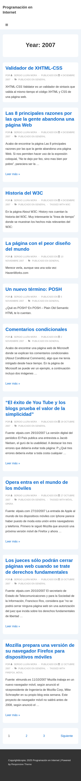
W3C (68, 204)
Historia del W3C (24, 193)
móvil (69, 499)
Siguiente (67, 735)
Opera (9, 504)
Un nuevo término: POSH (33, 289)
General (40, 79)
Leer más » (12, 174)
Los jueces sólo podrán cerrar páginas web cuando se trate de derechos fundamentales (39, 566)
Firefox (10, 672)
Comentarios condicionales (36, 329)
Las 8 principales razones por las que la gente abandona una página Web (39, 119)
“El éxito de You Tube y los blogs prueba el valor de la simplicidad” (35, 408)
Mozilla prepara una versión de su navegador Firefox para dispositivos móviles (39, 651)
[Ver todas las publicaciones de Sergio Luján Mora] (24, 75)
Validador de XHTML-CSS (33, 68)
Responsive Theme (21, 764)
